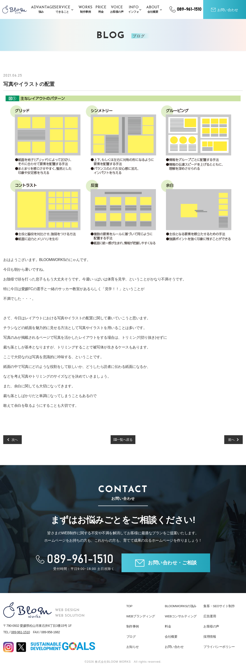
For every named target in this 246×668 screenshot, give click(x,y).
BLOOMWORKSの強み (181, 606)
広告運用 (209, 616)
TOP (129, 606)
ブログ (131, 636)
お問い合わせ (174, 647)
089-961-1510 (20, 632)
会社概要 (171, 636)
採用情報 (209, 636)
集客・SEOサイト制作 (219, 606)
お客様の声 (211, 626)
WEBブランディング (140, 616)
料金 (168, 626)
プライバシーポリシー (219, 647)
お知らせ (132, 647)
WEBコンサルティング (181, 616)
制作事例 (132, 626)
